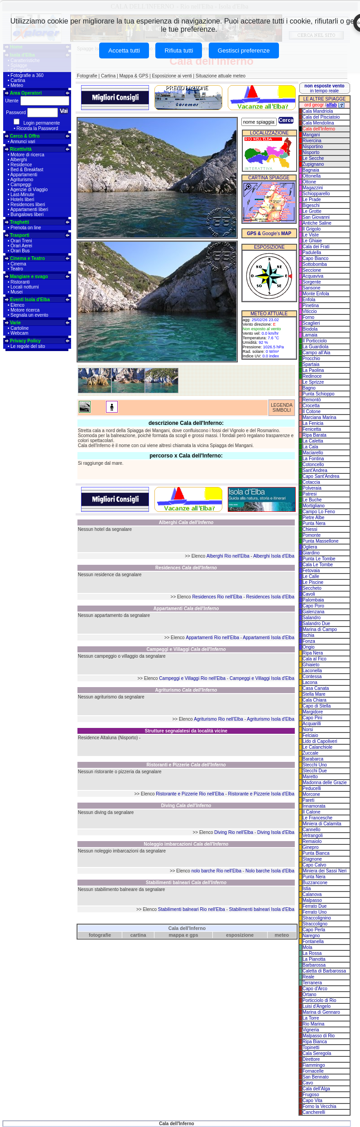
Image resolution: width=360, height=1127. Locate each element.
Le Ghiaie (312, 240)
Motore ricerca (24, 310)
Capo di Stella (316, 705)
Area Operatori (26, 93)
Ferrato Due (314, 906)
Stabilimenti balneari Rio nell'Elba (191, 909)
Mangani (311, 134)
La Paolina (313, 370)
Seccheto (312, 588)
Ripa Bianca (314, 1041)
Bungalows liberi (26, 214)
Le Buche (312, 499)
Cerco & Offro (25, 136)
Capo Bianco (315, 258)
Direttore (311, 1059)
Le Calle (310, 576)
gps (194, 935)
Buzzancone (314, 882)
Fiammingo (313, 1065)
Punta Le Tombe (319, 558)
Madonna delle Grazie (324, 782)
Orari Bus (19, 250)
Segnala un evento (29, 315)
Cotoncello (313, 464)
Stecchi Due (314, 770)
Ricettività (21, 149)
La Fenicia (312, 423)
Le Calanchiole (317, 747)
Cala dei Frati (315, 246)
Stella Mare (314, 694)
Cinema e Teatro (27, 258)
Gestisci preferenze (244, 50)
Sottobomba (314, 264)
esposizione (240, 935)
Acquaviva (312, 276)
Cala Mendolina (318, 122)
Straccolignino (316, 917)
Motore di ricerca (27, 154)
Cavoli (308, 594)
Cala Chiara (314, 700)
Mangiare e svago (29, 276)
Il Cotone (311, 411)
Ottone (309, 181)
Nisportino (312, 146)
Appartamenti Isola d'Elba (268, 637)
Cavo (307, 1082)
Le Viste (310, 234)
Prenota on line (25, 227)
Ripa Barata (314, 435)
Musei (16, 291)
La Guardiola (315, 346)
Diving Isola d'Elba (275, 832)
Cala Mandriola (317, 111)
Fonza (308, 641)
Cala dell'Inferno (187, 928)
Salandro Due (316, 623)
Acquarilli (311, 723)
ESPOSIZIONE (269, 247)
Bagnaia (310, 170)
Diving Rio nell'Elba (233, 832)
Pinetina (310, 305)
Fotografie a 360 (26, 75)
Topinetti (310, 1047)
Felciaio (310, 735)
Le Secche (313, 158)
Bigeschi (311, 205)
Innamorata (314, 806)
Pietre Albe (313, 517)
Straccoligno (314, 923)
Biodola (309, 329)
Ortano (309, 994)
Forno (308, 317)
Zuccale (310, 753)
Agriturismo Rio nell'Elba (218, 719)
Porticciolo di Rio (319, 1000)
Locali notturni (24, 286)
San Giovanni (316, 217)
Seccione (311, 270)
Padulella (311, 252)
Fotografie (87, 75)
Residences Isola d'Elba (270, 596)
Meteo (16, 85)
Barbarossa (314, 965)
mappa (176, 935)
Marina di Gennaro (321, 1012)
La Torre (310, 1018)
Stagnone (312, 859)
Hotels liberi (22, 199)
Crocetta (311, 405)
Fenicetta (311, 429)
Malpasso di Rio (318, 1035)
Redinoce (312, 376)
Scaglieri (311, 323)
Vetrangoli (312, 835)
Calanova (312, 894)
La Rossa (312, 953)
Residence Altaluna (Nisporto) (108, 737)
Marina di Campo (319, 629)
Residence (21, 164)
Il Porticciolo (314, 340)
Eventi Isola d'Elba (30, 299)
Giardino (311, 552)
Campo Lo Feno (318, 511)
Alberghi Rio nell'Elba (228, 556)
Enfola (308, 299)
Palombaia (313, 599)
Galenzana (313, 611)
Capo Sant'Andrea (320, 476)
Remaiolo (312, 841)
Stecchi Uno (314, 764)
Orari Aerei (21, 245)
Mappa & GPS (133, 75)
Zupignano (313, 164)
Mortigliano (313, 505)
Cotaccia (311, 482)
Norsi (307, 729)
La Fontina (313, 458)
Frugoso (310, 1094)
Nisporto (310, 152)
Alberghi (18, 159)
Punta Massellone (320, 541)
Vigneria (310, 1029)
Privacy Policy (25, 340)
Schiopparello (316, 193)
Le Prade (311, 199)
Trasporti (19, 235)
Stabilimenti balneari (186, 882)
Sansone (311, 287)
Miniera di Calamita (321, 823)
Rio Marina (313, 1023)
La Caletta (312, 440)
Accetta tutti (124, 50)
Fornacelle (313, 1071)
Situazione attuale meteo (220, 75)
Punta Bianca (316, 853)
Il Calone (311, 811)
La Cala (310, 446)
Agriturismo (22, 179)
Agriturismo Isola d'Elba (270, 719)
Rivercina (312, 140)
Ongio (308, 647)
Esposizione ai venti (172, 75)
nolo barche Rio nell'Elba (216, 870)
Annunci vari (22, 141)
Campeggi (20, 184)
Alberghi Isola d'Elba (273, 556)
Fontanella (313, 941)
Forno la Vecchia (319, 1106)
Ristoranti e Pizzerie (186, 764)
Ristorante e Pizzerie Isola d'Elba (261, 793)
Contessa (312, 676)
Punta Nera (314, 523)
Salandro (311, 617)
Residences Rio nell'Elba (217, 596)
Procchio (311, 358)
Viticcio (309, 311)
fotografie (100, 935)
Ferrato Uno (314, 912)
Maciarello (312, 452)
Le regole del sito (27, 346)
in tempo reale (324, 88)
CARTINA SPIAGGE (268, 177)
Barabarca (312, 758)
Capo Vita (312, 1100)
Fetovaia (311, 570)
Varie (15, 322)
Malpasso (312, 900)
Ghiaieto (310, 664)
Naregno (311, 935)
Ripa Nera (312, 652)
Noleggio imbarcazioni (186, 844)
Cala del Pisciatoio (321, 117)
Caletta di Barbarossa (324, 970)
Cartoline (19, 328)
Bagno (309, 387)
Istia (306, 888)
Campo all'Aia (316, 352)
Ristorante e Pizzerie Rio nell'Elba (190, 793)
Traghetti (19, 222)
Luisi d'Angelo (316, 1006)
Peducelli (311, 788)
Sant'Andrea (314, 470)
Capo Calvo (314, 864)
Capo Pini (312, 717)
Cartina (17, 80)
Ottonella (311, 175)
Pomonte (311, 535)
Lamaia (309, 334)
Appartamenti (23, 174)
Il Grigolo (311, 228)
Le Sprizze (313, 382)
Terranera (312, 982)
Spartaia (310, 364)
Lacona (309, 682)
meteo (282, 935)
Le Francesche (317, 817)
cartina (138, 935)
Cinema (18, 263)
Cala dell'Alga (316, 1088)
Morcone (311, 794)
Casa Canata (315, 688)
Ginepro (310, 847)
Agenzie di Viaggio (29, 189)
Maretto (310, 776)
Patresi (309, 493)
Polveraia (312, 488)
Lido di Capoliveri (319, 741)
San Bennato (315, 1076)
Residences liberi (27, 204)
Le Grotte (312, 211)
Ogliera (309, 546)
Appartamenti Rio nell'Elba (212, 637)
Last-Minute (22, 194)
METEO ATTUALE (269, 313)
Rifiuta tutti (178, 50)
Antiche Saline (316, 223)
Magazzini (312, 187)
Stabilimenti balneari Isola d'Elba (261, 909)
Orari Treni (21, 240)
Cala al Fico (314, 658)
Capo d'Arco (314, 988)
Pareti (308, 800)
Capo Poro (313, 605)
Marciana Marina (319, 417)
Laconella (312, 670)
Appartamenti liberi (29, 209)
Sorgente (311, 281)
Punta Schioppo (318, 393)
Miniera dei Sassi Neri (324, 870)
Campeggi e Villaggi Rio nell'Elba (192, 678)
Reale (308, 976)
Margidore (312, 711)
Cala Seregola (316, 1053)
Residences (186, 567)
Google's (269, 233)
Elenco (17, 305)
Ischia (308, 635)
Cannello (311, 829)
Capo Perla (313, 929)
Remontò (311, 399)
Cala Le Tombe (317, 564)
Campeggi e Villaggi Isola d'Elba (262, 678)
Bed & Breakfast (26, 169)
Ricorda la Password (37, 128)
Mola (307, 947)
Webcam (19, 333)
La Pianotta (314, 959)
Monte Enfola (315, 293)
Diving (186, 805)
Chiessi (309, 529)
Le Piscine (312, 582)
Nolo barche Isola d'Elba (269, 870)
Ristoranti (19, 281)
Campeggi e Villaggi (186, 649)
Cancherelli (313, 1112)
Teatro (16, 268)
